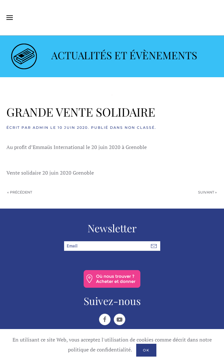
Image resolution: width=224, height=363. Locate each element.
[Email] (112, 246)
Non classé (140, 127)
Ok (146, 350)
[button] (9, 17)
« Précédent (19, 192)
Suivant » (207, 192)
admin (41, 127)
